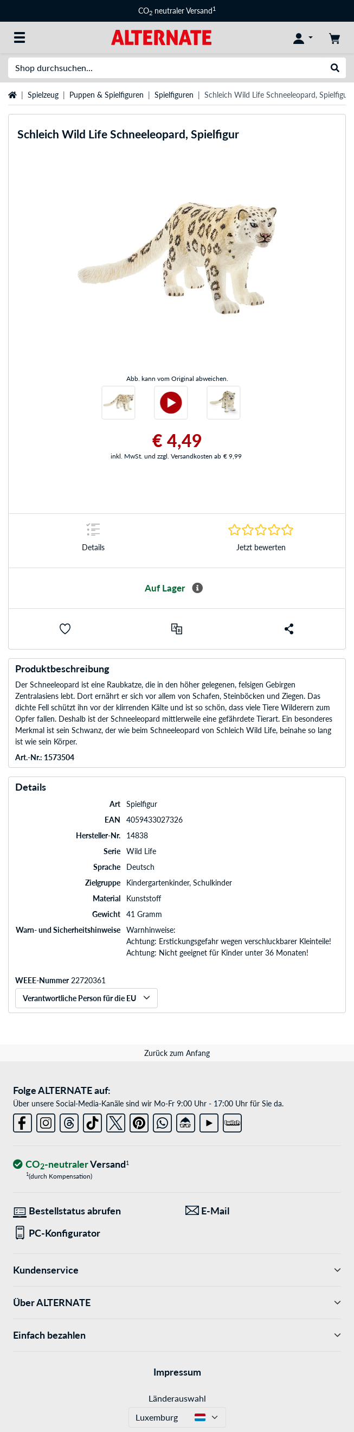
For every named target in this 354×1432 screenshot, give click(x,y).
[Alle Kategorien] (19, 37)
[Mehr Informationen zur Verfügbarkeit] (197, 588)
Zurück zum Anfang (177, 1053)
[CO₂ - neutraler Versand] (71, 1164)
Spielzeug (43, 94)
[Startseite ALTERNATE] (161, 37)
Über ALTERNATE (177, 1302)
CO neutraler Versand (177, 10)
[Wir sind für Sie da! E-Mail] (263, 1211)
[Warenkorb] (334, 37)
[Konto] (303, 37)
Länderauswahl (177, 1398)
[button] (65, 629)
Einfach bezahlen (177, 1335)
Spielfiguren (174, 94)
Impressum (177, 1372)
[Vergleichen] (176, 629)
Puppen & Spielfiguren (106, 94)
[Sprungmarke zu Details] (93, 541)
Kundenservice (177, 1270)
